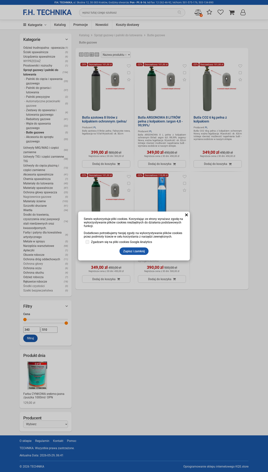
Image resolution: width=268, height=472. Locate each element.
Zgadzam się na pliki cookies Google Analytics (121, 242)
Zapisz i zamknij (134, 251)
